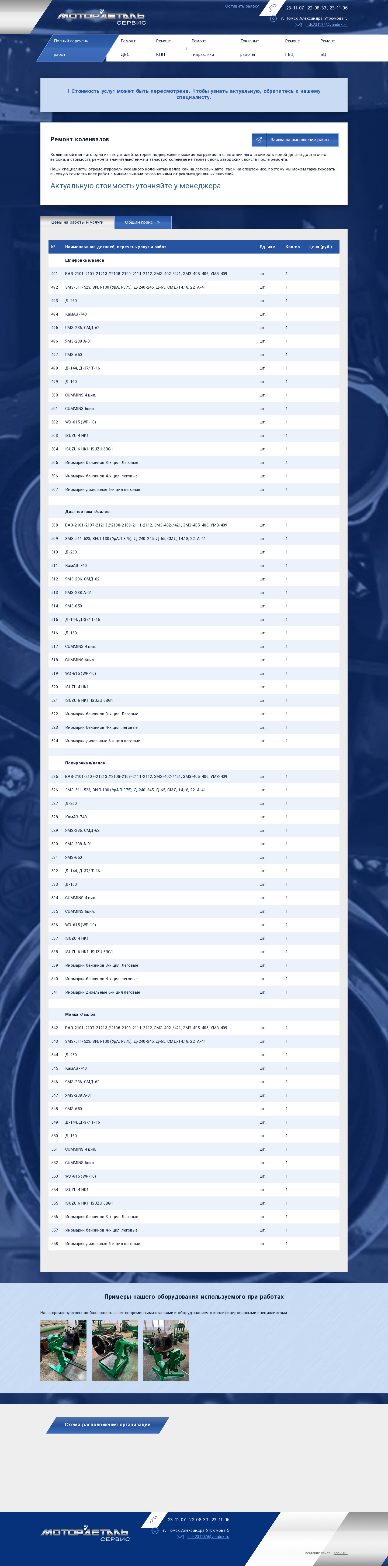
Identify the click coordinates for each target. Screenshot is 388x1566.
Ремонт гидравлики (203, 47)
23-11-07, (296, 8)
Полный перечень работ (71, 47)
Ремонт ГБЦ (292, 47)
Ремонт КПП (163, 47)
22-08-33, (317, 8)
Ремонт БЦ (327, 47)
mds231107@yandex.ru (327, 24)
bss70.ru (341, 1553)
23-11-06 (339, 8)
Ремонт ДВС (128, 47)
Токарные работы (249, 47)
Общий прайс (142, 222)
